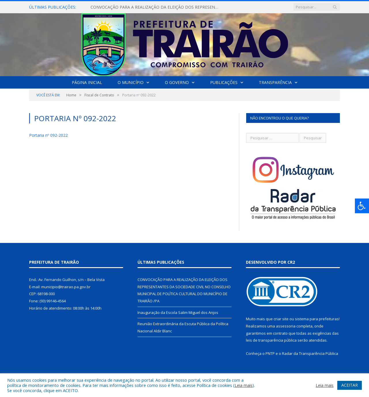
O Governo (177, 82)
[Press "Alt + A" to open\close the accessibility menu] (362, 205)
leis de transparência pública (271, 340)
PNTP (270, 353)
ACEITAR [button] (349, 385)
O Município (131, 82)
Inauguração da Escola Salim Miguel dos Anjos (178, 312)
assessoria (285, 326)
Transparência (275, 82)
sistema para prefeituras (317, 318)
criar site (281, 318)
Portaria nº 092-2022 (48, 135)
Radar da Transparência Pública (310, 353)
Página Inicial (87, 82)
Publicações (224, 82)
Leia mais (244, 385)
